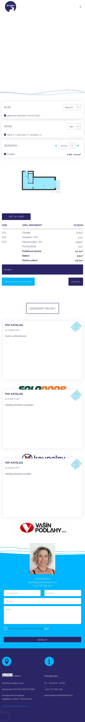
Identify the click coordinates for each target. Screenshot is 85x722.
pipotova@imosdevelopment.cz (42, 582)
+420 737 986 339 (43, 585)
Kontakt (76, 281)
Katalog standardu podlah (18, 473)
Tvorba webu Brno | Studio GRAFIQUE (15, 706)
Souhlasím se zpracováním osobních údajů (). (29, 628)
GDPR (46, 628)
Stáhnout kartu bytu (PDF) (18, 281)
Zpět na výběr (16, 216)
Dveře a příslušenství (15, 336)
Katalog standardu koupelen (19, 405)
